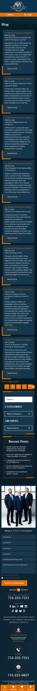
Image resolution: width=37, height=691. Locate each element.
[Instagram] (26, 606)
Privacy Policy (13, 575)
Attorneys (6, 620)
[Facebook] (10, 606)
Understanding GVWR (13, 253)
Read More (12, 68)
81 (30, 385)
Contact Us (24, 622)
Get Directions (18, 641)
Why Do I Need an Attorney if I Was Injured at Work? (19, 455)
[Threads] (24, 611)
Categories (8, 410)
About (31, 617)
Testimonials (13, 622)
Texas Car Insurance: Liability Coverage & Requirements (16, 345)
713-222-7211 (18, 597)
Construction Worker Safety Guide (18, 212)
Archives (8, 425)
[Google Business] (16, 611)
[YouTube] (21, 606)
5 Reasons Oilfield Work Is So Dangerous (18, 461)
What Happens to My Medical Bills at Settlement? (19, 467)
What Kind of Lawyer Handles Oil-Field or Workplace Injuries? (18, 38)
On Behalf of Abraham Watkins (18, 33)
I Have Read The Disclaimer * (12, 578)
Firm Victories (29, 620)
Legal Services (17, 620)
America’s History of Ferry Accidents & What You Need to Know (16, 296)
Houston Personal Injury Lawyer (15, 617)
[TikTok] (13, 611)
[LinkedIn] (13, 606)
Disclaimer (4, 575)
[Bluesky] (20, 611)
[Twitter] (18, 606)
